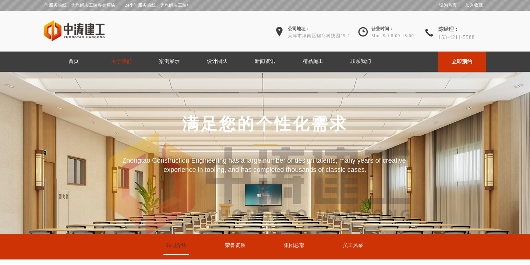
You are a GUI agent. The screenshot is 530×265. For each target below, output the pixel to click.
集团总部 (294, 245)
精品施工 (313, 61)
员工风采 (353, 245)
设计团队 (217, 61)
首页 (73, 61)
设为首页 (448, 5)
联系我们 (360, 61)
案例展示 (169, 61)
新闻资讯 (265, 61)
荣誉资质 (235, 245)
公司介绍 (176, 245)
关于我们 (121, 61)
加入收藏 (474, 5)
